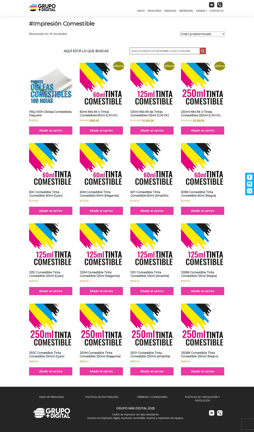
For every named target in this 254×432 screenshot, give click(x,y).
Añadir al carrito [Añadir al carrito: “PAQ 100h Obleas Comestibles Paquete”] (50, 130)
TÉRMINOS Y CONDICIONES (152, 397)
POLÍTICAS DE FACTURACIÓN (102, 397)
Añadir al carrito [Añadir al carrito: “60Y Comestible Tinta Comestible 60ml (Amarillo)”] (152, 211)
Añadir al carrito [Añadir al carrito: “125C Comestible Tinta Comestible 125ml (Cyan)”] (50, 291)
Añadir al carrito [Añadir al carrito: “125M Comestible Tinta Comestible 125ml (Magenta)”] (101, 291)
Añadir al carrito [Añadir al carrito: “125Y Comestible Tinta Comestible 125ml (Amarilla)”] (152, 291)
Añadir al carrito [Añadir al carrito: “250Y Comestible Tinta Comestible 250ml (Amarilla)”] (152, 371)
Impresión (186, 10)
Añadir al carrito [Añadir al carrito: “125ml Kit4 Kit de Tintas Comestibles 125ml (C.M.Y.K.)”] (152, 130)
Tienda (200, 10)
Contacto (216, 10)
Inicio (141, 10)
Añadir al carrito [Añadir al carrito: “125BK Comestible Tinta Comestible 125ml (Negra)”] (202, 291)
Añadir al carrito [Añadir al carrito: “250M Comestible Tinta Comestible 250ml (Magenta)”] (101, 371)
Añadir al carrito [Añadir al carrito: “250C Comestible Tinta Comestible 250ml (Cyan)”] (50, 371)
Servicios (170, 10)
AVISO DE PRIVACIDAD (51, 397)
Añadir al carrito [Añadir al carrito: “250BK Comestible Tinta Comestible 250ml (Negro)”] (202, 371)
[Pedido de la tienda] (202, 34)
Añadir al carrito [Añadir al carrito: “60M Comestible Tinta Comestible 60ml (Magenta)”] (101, 211)
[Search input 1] (165, 51)
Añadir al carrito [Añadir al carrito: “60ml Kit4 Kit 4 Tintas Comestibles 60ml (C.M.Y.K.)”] (101, 130)
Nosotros (154, 10)
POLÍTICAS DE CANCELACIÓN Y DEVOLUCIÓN (202, 398)
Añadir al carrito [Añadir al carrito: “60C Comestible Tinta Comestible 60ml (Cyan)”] (50, 211)
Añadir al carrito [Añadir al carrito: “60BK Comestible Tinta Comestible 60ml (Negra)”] (202, 211)
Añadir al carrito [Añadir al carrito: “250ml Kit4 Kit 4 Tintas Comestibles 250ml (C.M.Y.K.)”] (202, 130)
